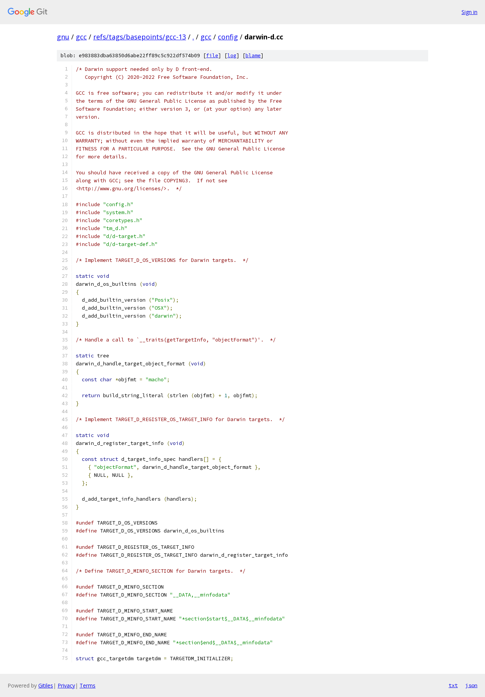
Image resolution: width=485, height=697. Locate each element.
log (231, 55)
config (228, 36)
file (212, 55)
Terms (87, 685)
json (471, 685)
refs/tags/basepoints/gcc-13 (139, 36)
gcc (81, 36)
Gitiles (45, 685)
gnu (63, 36)
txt (453, 685)
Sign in (469, 12)
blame (253, 55)
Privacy (66, 685)
